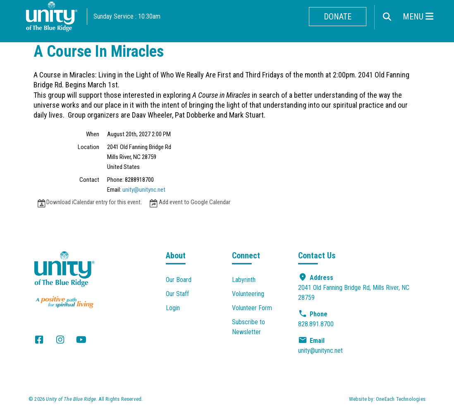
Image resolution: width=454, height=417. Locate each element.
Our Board (178, 280)
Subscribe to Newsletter (248, 327)
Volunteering (248, 294)
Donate (337, 17)
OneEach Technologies (400, 399)
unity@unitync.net (143, 189)
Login (173, 308)
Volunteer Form (252, 308)
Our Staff (177, 294)
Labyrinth (244, 280)
